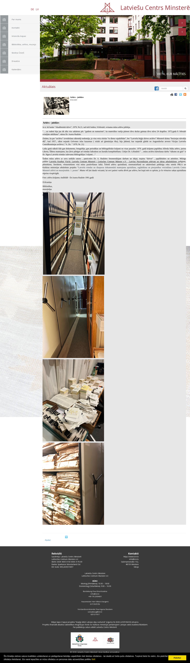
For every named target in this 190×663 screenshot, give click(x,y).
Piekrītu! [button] (177, 658)
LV (37, 9)
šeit (93, 659)
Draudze (10, 61)
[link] (59, 161)
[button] (182, 32)
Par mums (10, 19)
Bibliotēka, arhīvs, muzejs (18, 44)
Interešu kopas (13, 36)
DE (32, 9)
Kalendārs (10, 69)
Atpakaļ (47, 540)
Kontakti (10, 28)
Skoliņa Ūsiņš (12, 53)
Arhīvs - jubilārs (77, 97)
